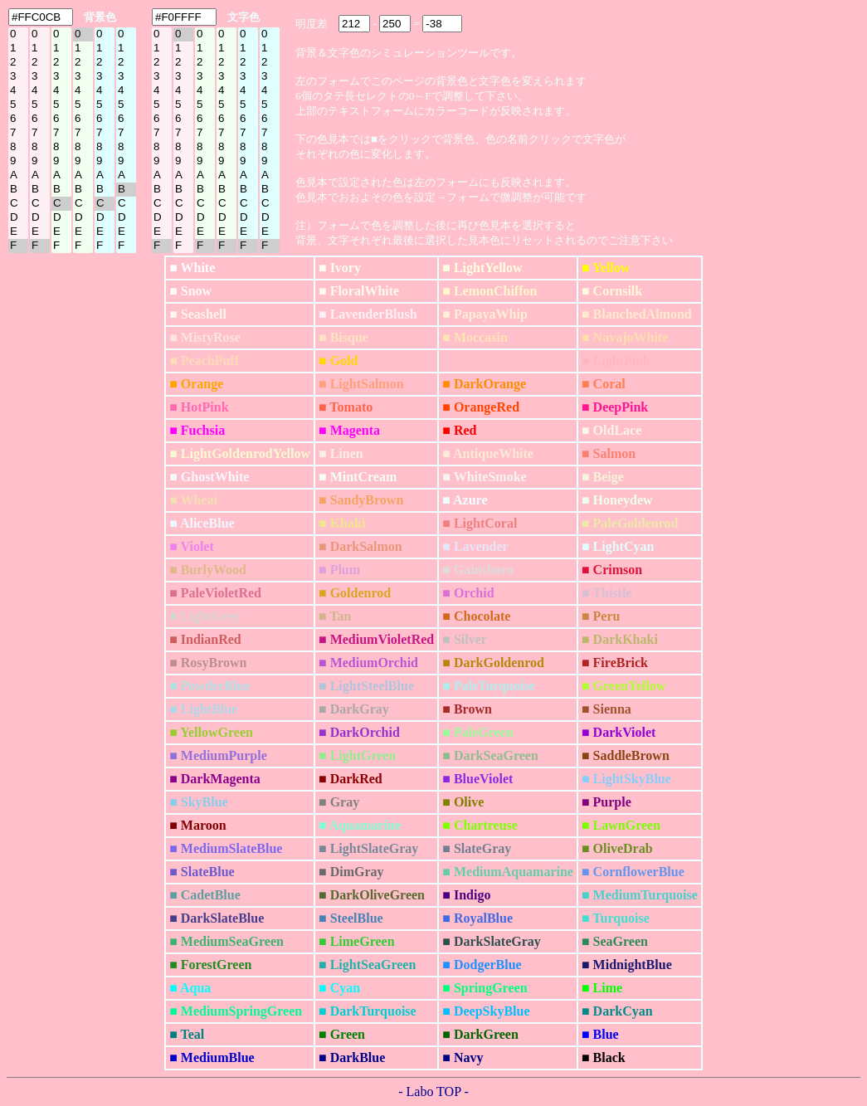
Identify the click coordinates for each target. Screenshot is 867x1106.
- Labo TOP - (433, 1091)
